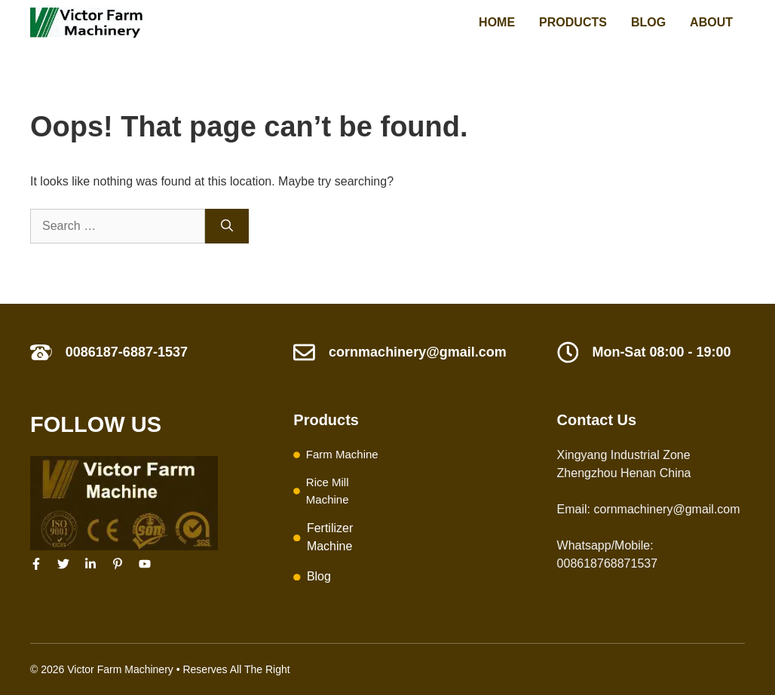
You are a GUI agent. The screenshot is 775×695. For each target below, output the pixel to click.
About (711, 22)
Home (497, 22)
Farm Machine (342, 454)
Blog (648, 22)
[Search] (227, 226)
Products (573, 22)
